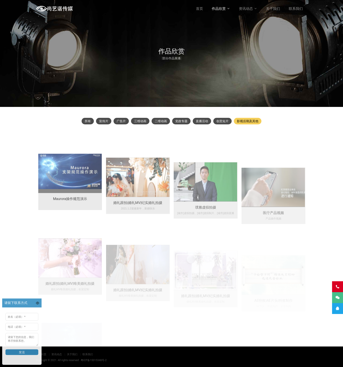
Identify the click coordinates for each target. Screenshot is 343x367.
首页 (199, 9)
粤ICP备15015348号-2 (94, 360)
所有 (88, 121)
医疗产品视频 (273, 237)
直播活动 (202, 121)
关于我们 (273, 9)
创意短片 (222, 121)
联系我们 (296, 9)
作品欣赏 (219, 9)
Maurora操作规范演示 (70, 221)
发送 (22, 352)
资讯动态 (246, 9)
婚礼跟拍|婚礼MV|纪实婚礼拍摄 (137, 227)
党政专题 (181, 121)
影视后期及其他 (247, 121)
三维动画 (140, 121)
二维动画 (161, 121)
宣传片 (103, 121)
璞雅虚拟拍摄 (205, 233)
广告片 (121, 121)
